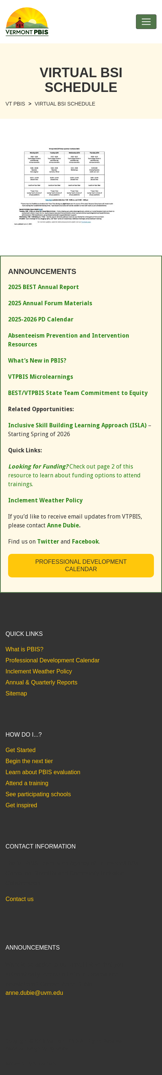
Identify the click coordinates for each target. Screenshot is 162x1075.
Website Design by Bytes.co (37, 1048)
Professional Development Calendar (81, 565)
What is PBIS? (24, 649)
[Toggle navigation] (146, 21)
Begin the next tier (29, 761)
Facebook (85, 541)
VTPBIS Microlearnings (40, 376)
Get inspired (21, 805)
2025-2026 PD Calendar (40, 319)
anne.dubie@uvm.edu (34, 993)
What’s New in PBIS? (37, 360)
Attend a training (27, 783)
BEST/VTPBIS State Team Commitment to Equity (78, 392)
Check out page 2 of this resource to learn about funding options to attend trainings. (74, 475)
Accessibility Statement (31, 1064)
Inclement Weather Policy (39, 671)
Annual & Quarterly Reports (42, 682)
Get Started (21, 750)
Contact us (19, 899)
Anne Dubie (63, 525)
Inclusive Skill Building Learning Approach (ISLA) (77, 425)
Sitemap (16, 693)
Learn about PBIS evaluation (43, 772)
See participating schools (38, 794)
